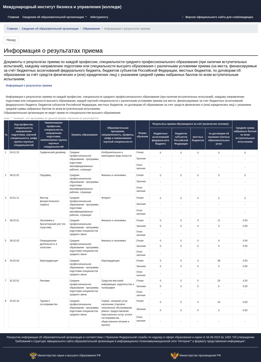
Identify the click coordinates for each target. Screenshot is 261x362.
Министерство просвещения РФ (200, 355)
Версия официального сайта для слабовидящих (217, 17)
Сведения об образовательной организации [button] (53, 17)
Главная (14, 17)
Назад (11, 40)
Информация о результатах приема (29, 85)
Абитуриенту (99, 17)
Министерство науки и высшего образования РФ (69, 355)
